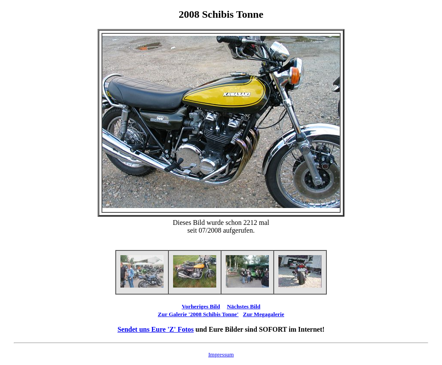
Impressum (221, 354)
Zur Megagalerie (263, 314)
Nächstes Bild (243, 306)
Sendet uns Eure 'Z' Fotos (155, 329)
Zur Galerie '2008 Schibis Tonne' (198, 314)
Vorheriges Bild (201, 306)
